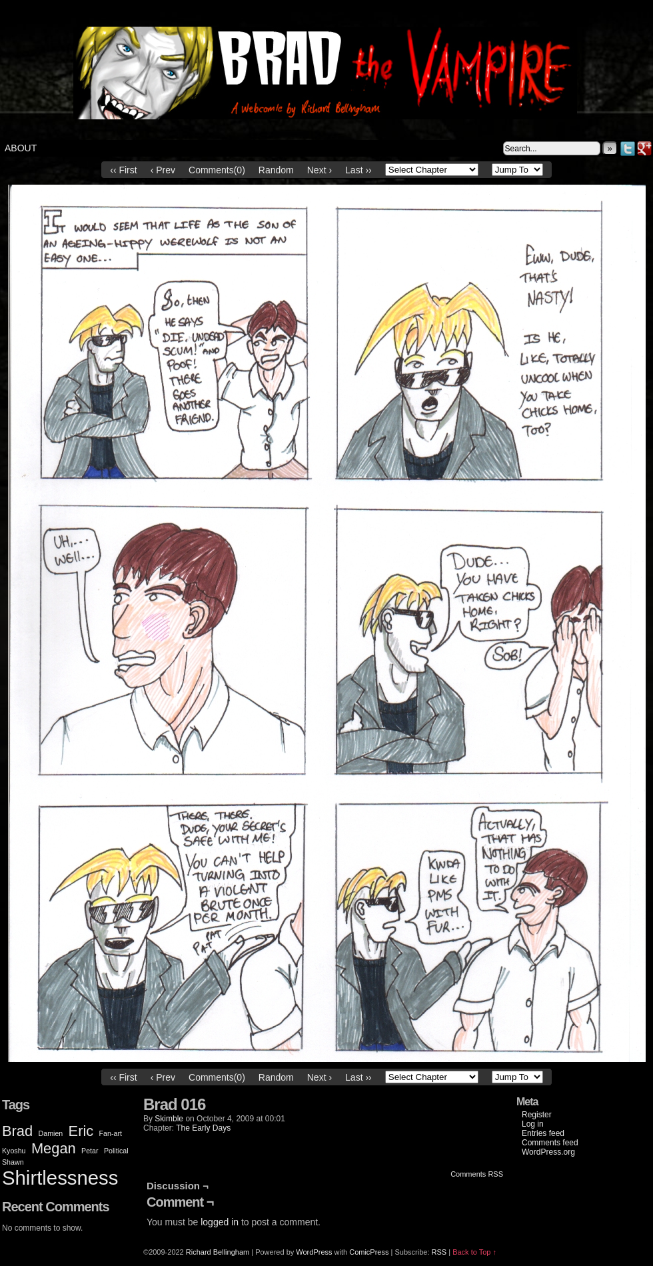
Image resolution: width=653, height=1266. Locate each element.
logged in (220, 1222)
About (21, 148)
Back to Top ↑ (474, 1252)
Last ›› (358, 170)
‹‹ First (123, 170)
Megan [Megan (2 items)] (53, 1148)
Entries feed (543, 1133)
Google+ (644, 148)
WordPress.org (548, 1152)
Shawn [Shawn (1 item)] (13, 1162)
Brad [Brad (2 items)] (17, 1131)
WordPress (314, 1252)
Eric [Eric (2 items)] (81, 1131)
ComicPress (368, 1252)
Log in (533, 1124)
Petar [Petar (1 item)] (89, 1151)
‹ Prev (163, 170)
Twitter (628, 148)
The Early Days (203, 1128)
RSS (439, 1252)
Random (276, 170)
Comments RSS (476, 1174)
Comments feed (550, 1142)
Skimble (169, 1118)
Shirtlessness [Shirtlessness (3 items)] (60, 1178)
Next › (319, 170)
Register (537, 1114)
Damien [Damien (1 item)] (51, 1133)
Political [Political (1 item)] (116, 1151)
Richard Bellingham (217, 1252)
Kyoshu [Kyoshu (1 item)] (14, 1151)
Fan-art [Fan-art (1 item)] (110, 1133)
